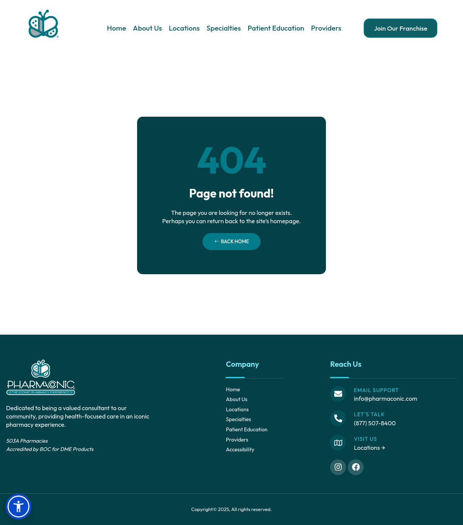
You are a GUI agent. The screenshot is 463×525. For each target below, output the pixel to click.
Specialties (224, 27)
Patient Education (276, 27)
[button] (18, 506)
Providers (326, 27)
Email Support (376, 390)
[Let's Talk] (338, 418)
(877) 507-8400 (375, 423)
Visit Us (365, 438)
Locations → (369, 447)
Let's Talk (369, 414)
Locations (184, 27)
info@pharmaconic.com (385, 398)
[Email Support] (338, 394)
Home (116, 27)
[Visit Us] (338, 443)
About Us (147, 27)
